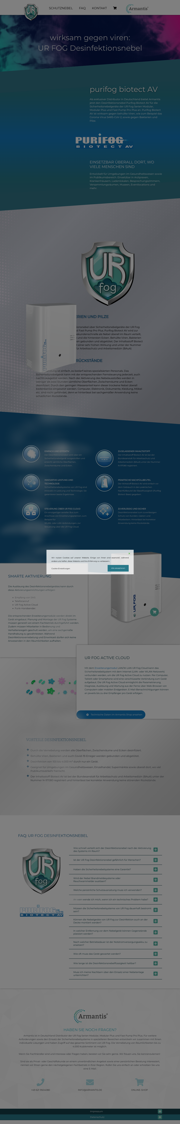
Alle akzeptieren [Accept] (118, 568)
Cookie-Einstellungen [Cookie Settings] (60, 568)
